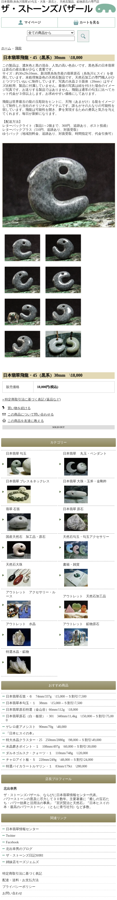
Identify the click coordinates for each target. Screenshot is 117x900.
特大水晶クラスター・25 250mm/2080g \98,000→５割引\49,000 (55, 740)
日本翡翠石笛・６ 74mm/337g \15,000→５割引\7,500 (46, 696)
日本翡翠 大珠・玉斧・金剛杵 (88, 492)
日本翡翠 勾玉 (31, 464)
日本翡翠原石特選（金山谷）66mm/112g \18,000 (42, 709)
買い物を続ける (19, 408)
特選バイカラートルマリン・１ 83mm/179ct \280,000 (46, 766)
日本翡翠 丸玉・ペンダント (88, 464)
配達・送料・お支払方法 (20, 880)
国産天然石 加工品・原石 (31, 547)
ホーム (6, 48)
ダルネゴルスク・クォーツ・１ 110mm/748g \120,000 (47, 753)
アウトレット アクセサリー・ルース (31, 605)
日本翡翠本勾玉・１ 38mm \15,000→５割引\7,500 (44, 703)
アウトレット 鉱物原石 (88, 634)
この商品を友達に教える (26, 421)
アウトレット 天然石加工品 (88, 607)
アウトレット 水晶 (31, 634)
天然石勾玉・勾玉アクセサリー (88, 547)
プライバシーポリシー (18, 886)
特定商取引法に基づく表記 (22, 873)
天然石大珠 (31, 575)
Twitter (10, 835)
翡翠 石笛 (31, 519)
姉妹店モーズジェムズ (22, 862)
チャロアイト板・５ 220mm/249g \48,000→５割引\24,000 (51, 759)
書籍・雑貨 (88, 575)
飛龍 (18, 48)
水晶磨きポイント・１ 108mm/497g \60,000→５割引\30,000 (51, 746)
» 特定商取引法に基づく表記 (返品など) (31, 399)
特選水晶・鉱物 (31, 662)
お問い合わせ (12, 893)
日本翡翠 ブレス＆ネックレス (31, 492)
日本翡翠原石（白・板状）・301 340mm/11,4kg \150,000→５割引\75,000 (59, 718)
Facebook (12, 842)
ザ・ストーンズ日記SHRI (24, 855)
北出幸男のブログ (19, 849)
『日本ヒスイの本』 (21, 733)
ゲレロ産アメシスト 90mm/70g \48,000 (36, 727)
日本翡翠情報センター (22, 829)
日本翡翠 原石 (88, 519)
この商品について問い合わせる (31, 414)
